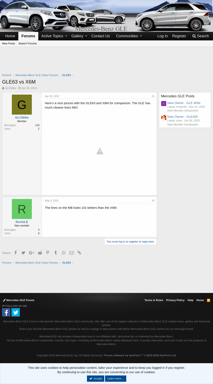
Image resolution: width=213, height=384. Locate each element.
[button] (66, 36)
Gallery (77, 36)
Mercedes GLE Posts (178, 96)
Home (10, 36)
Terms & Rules (153, 300)
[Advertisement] (106, 62)
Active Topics (52, 36)
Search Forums (27, 43)
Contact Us (100, 36)
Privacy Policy (175, 300)
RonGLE (22, 221)
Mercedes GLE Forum (18, 300)
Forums (28, 36)
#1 (153, 96)
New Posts (8, 43)
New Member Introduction (182, 110)
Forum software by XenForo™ (140, 355)
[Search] (200, 36)
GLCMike (10, 88)
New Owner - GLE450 (182, 116)
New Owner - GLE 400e (184, 103)
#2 (153, 200)
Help (190, 300)
